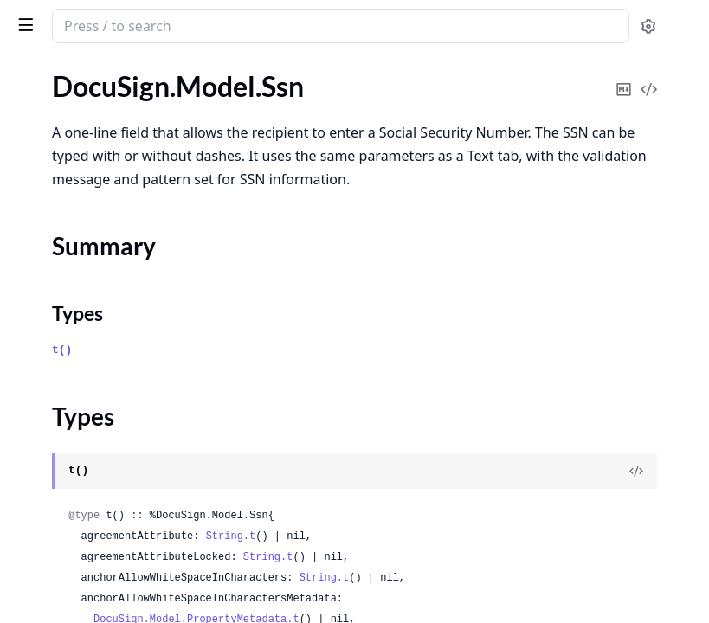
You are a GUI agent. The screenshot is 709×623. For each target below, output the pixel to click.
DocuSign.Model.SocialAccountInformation (123, 86)
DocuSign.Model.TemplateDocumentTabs (123, 589)
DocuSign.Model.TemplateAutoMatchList (123, 472)
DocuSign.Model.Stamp (81, 262)
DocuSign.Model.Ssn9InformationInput (123, 238)
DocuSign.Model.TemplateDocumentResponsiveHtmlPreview (123, 565)
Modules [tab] (111, 70)
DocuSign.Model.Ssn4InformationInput (123, 215)
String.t (491, 525)
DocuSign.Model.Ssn (73, 133)
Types (47, 184)
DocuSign (48, 17)
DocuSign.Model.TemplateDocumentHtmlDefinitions (123, 542)
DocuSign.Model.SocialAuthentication (123, 109)
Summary (58, 163)
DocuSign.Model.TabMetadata (102, 355)
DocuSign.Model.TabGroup (92, 332)
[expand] (242, 89)
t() (322, 357)
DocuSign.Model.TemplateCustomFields (123, 495)
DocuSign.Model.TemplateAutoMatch (123, 448)
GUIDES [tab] (34, 70)
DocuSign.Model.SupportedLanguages (123, 285)
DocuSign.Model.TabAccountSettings (122, 308)
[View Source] (636, 459)
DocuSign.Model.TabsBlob (89, 425)
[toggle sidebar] (237, 24)
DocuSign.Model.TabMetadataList (113, 378)
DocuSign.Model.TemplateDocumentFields (123, 519)
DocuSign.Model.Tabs (75, 402)
